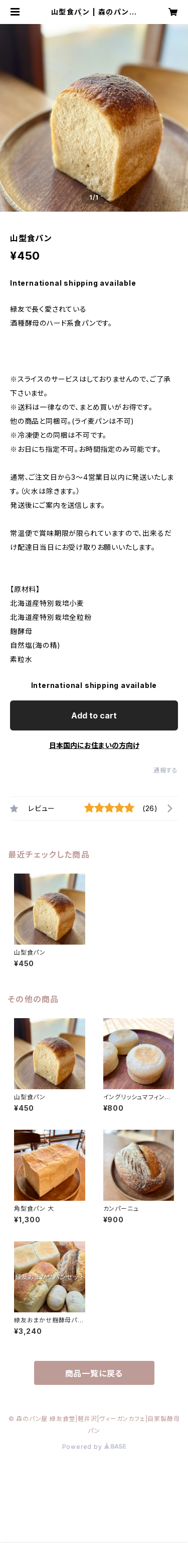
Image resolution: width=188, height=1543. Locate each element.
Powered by (94, 1446)
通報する (165, 770)
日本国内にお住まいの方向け (94, 745)
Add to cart (94, 715)
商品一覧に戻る (94, 1373)
